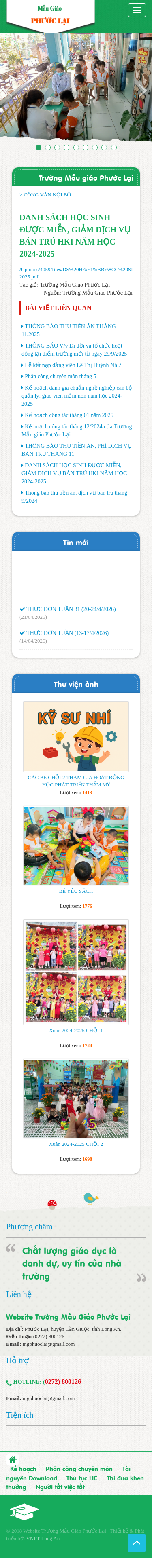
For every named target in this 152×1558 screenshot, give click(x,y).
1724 (87, 1045)
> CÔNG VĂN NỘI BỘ (45, 195)
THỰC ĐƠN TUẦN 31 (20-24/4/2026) (67, 611)
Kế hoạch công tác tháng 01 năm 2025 (69, 415)
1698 (87, 1159)
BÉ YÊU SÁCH (76, 891)
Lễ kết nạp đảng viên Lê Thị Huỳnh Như (73, 365)
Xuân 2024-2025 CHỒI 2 (76, 1144)
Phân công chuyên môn (79, 1468)
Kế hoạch (23, 1468)
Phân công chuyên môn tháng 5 (60, 376)
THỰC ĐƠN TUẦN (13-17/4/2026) (64, 635)
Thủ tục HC (81, 1477)
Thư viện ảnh (76, 684)
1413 (87, 792)
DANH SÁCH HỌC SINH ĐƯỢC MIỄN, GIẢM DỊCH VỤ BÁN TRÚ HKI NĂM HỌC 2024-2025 (74, 473)
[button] (11, 90)
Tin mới (76, 542)
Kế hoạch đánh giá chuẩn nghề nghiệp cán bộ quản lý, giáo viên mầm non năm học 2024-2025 (76, 396)
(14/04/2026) (33, 642)
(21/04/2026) (33, 619)
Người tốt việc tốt (60, 1486)
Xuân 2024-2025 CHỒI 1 (76, 1030)
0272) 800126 (63, 1381)
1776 (87, 906)
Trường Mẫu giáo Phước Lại (86, 177)
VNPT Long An (43, 1538)
